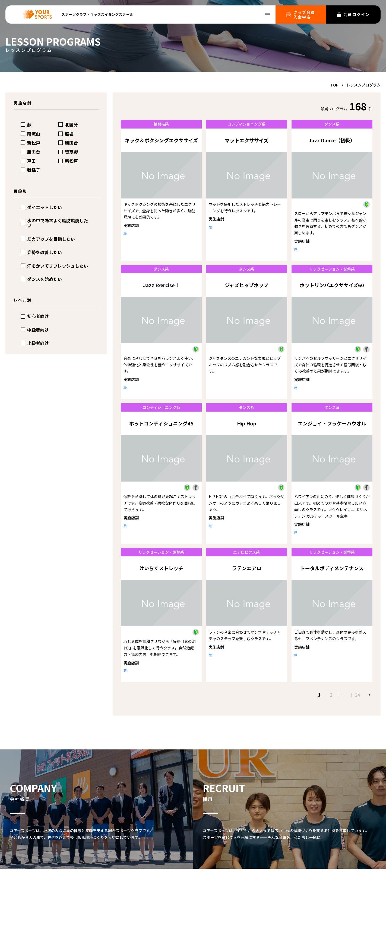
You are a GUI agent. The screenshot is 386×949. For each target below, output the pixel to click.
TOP (334, 85)
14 (357, 694)
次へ (369, 694)
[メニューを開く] (267, 14)
